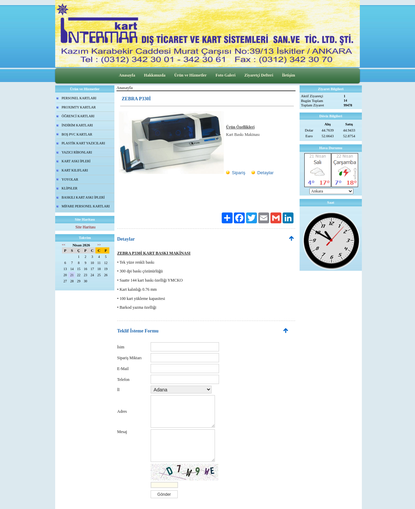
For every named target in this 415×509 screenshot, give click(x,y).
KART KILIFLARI (75, 170)
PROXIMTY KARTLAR (79, 107)
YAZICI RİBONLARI (77, 152)
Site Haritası (85, 227)
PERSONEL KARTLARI (79, 98)
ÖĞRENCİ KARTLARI (78, 116)
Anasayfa (127, 75)
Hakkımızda (154, 75)
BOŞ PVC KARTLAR (77, 134)
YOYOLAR (70, 179)
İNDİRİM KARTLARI (77, 125)
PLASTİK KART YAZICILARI (83, 143)
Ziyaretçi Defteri (258, 75)
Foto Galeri (226, 75)
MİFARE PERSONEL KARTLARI (86, 206)
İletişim (288, 75)
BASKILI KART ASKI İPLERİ (83, 197)
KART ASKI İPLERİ (76, 161)
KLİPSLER (70, 188)
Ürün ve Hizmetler (190, 75)
